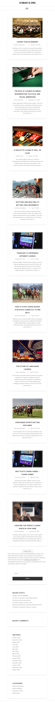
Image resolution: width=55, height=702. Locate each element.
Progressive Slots (20, 259)
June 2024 (15, 645)
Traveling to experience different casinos (24, 606)
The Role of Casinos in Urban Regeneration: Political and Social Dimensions (27, 94)
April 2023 (15, 649)
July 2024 (15, 643)
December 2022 (16, 658)
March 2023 (15, 651)
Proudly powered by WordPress (17, 699)
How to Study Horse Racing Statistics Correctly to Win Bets (27, 310)
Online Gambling (18, 100)
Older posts (27, 551)
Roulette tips (19, 156)
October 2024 (16, 636)
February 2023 (16, 654)
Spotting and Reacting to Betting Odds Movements (26, 604)
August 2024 (16, 641)
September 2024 (17, 639)
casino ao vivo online (30, 559)
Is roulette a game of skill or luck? (21, 602)
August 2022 (16, 666)
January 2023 (16, 656)
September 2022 (17, 664)
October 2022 (16, 662)
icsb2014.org (27, 2)
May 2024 (15, 647)
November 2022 (16, 660)
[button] (27, 8)
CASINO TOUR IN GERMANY (27, 42)
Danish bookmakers (19, 45)
